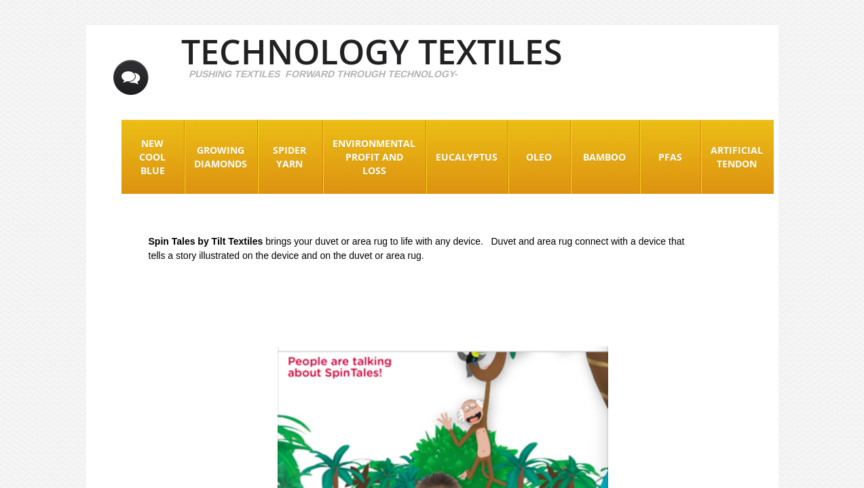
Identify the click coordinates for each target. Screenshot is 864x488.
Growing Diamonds (220, 157)
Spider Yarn (289, 157)
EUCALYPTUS (466, 156)
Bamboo (604, 156)
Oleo (539, 156)
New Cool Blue (152, 157)
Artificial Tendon (737, 157)
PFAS (670, 156)
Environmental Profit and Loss (374, 157)
